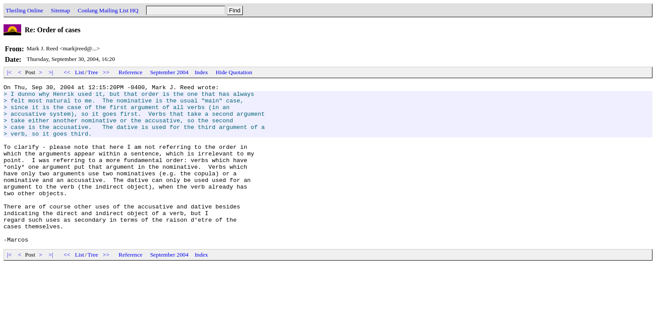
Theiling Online (24, 10)
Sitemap (60, 10)
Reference (131, 72)
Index (201, 72)
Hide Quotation (234, 72)
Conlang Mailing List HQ (108, 10)
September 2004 (169, 72)
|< (9, 72)
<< (67, 72)
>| (51, 72)
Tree (92, 72)
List (79, 72)
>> (106, 72)
